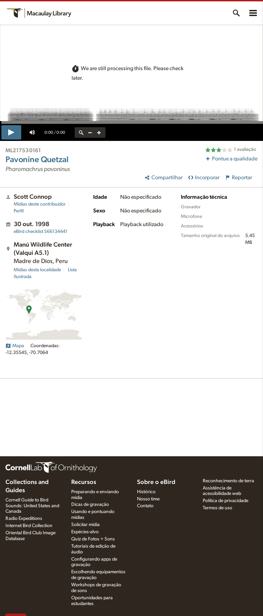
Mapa (14, 345)
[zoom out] (90, 132)
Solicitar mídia (85, 524)
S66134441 (40, 231)
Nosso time (148, 499)
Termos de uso (217, 508)
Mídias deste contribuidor (40, 204)
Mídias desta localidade (37, 269)
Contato (145, 505)
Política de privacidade (225, 500)
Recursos (83, 482)
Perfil (19, 211)
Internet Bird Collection (28, 525)
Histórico (146, 491)
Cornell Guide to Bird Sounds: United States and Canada (32, 506)
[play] (11, 132)
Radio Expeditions (23, 518)
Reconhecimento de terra (228, 481)
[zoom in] (99, 132)
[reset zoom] (81, 132)
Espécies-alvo (85, 531)
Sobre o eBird (156, 482)
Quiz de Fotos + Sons (93, 539)
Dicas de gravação (90, 504)
